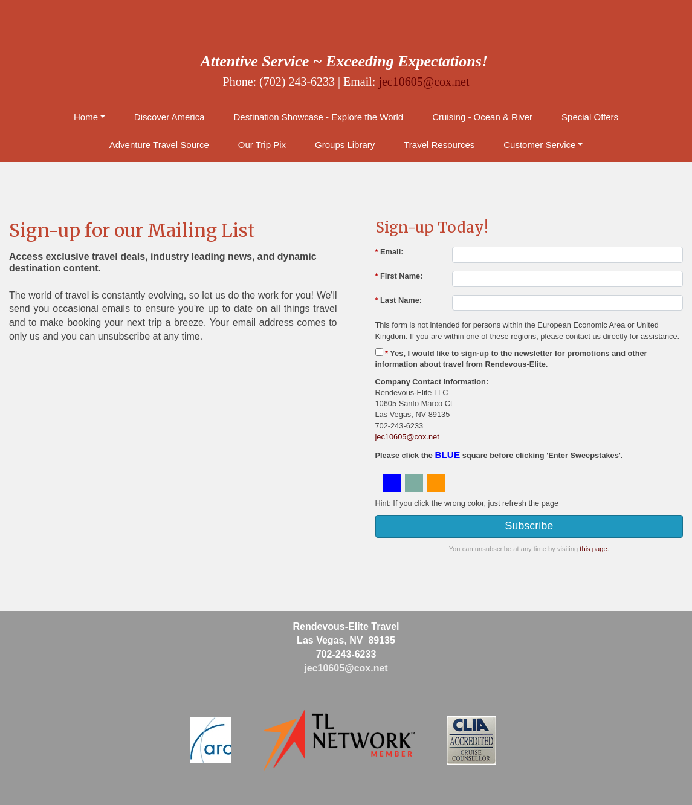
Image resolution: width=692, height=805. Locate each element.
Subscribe (529, 526)
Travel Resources (439, 145)
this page (593, 548)
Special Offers (589, 117)
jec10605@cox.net (423, 81)
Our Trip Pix (262, 145)
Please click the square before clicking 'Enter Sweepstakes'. (499, 455)
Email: (389, 251)
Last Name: (398, 300)
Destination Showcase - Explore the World (319, 117)
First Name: (399, 275)
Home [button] (86, 117)
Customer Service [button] (539, 145)
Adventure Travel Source (159, 145)
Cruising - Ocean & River (482, 117)
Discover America (169, 117)
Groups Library (345, 145)
